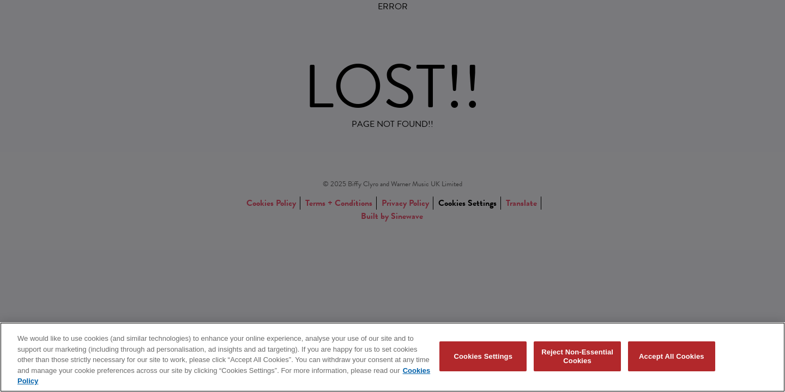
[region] (392, 357)
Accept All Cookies (671, 356)
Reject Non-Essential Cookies (577, 356)
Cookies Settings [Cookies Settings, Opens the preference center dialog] (483, 356)
